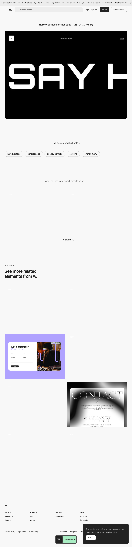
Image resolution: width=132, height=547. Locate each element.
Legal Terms (22, 532)
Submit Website (118, 10)
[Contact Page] (97, 404)
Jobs (31, 516)
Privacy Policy (33, 532)
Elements (8, 520)
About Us (83, 516)
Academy (33, 512)
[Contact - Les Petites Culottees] (97, 452)
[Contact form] (97, 356)
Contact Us (84, 520)
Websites (8, 512)
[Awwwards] (10, 10)
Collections (9, 516)
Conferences (59, 516)
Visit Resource (70, 539)
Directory (58, 512)
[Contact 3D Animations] (35, 307)
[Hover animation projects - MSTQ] (35, 210)
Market (32, 520)
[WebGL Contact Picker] (35, 404)
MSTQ (89, 24)
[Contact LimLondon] (35, 356)
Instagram (73, 532)
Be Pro (104, 10)
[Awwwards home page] (59, 539)
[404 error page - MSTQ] (97, 210)
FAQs (82, 512)
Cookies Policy (10, 532)
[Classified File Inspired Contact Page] (97, 306)
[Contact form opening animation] (35, 453)
